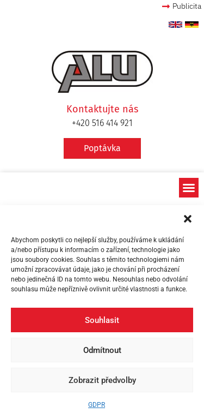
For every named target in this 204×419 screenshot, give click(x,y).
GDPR (96, 405)
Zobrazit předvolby (102, 380)
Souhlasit (102, 320)
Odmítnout (102, 350)
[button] (187, 218)
